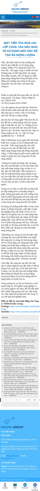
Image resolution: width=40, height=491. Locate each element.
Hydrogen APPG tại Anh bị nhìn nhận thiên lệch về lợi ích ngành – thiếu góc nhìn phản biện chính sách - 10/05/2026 (20, 393)
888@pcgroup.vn (12, 456)
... (23, 400)
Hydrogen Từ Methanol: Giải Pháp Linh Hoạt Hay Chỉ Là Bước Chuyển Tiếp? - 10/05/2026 (21, 359)
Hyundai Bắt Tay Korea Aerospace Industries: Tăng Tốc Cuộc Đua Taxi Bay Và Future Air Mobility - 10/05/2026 (20, 354)
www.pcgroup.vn (7, 458)
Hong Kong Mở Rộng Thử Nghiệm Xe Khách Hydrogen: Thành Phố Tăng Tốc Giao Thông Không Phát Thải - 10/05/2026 (19, 348)
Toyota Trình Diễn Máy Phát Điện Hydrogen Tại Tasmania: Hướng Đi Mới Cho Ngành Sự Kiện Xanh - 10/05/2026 (20, 342)
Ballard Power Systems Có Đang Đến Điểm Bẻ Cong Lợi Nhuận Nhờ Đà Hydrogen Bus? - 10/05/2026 (20, 364)
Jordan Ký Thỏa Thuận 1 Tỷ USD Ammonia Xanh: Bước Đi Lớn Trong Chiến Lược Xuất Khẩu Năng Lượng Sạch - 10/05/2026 (20, 330)
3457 (34, 400)
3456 (28, 400)
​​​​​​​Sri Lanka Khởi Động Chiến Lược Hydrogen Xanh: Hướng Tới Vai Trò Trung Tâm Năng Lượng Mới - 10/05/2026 (21, 336)
